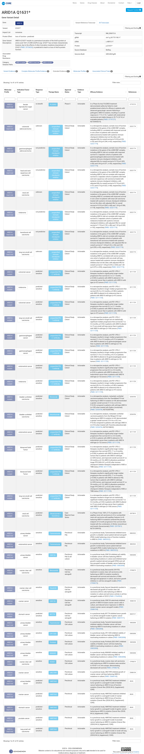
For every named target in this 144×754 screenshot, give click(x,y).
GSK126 (53, 555)
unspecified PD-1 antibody (55, 288)
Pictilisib (53, 642)
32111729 (133, 272)
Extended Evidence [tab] (61, 71)
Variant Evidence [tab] (10, 71)
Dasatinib (53, 588)
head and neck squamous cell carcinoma (25, 173)
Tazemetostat (55, 623)
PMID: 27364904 (115, 596)
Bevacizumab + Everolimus (55, 515)
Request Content (134, 10)
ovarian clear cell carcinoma (25, 572)
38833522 (133, 533)
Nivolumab (53, 397)
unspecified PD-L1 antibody (55, 273)
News (75, 3)
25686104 (133, 601)
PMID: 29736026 (27, 47)
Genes (82, 3)
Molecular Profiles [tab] (81, 71)
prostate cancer (24, 718)
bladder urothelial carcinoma (25, 398)
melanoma (22, 212)
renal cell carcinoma (25, 194)
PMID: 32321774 (111, 208)
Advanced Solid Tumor (25, 449)
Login (139, 3)
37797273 (133, 104)
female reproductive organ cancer (25, 107)
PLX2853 (53, 104)
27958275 (133, 570)
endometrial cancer (25, 366)
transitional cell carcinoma (25, 234)
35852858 (133, 555)
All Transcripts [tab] (104, 23)
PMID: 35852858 (118, 565)
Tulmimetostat (55, 533)
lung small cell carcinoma (25, 730)
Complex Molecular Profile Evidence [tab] (35, 71)
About (102, 3)
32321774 (133, 126)
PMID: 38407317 (118, 618)
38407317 (133, 614)
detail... (132, 681)
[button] (14, 91)
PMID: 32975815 (116, 526)
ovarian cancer (24, 601)
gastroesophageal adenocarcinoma (25, 150)
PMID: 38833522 (104, 539)
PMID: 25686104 (111, 676)
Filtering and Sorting (133, 28)
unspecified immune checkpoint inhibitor (56, 130)
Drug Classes (92, 3)
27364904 (133, 588)
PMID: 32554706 (97, 410)
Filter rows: (116, 82)
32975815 (133, 513)
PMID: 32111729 (110, 282)
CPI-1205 (53, 634)
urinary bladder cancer (25, 535)
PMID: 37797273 (109, 119)
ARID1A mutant (10, 273)
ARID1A (19, 23)
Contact (121, 3)
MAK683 (53, 653)
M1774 (52, 614)
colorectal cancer (25, 272)
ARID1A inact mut (9, 106)
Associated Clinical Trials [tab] (103, 71)
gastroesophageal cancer (25, 337)
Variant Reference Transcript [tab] (85, 23)
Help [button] (129, 3)
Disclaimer (111, 3)
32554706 (133, 397)
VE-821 (52, 662)
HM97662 (53, 681)
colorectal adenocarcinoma (25, 128)
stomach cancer (24, 614)
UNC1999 (53, 673)
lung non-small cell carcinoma (25, 253)
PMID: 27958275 (113, 668)
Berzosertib (54, 570)
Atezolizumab (54, 414)
